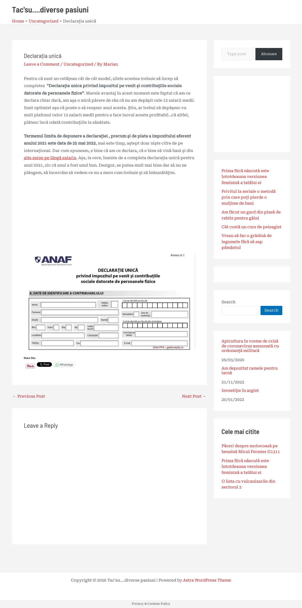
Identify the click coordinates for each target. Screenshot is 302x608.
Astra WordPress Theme (207, 580)
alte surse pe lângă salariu (50, 157)
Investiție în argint (240, 390)
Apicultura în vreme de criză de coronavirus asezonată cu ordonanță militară (250, 346)
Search (228, 302)
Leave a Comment (42, 64)
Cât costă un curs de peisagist (251, 227)
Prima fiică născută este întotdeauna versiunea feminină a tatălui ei (245, 176)
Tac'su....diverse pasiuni (50, 9)
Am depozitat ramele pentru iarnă (250, 370)
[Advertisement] (109, 215)
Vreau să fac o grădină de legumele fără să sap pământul (247, 241)
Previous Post (29, 396)
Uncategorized (78, 64)
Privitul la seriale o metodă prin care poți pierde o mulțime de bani (249, 197)
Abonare (269, 54)
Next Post (194, 396)
